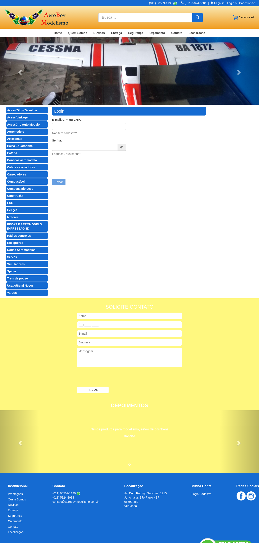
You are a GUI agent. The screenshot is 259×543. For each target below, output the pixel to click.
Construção (15, 170)
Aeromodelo (15, 106)
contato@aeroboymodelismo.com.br (76, 476)
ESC (10, 177)
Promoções (15, 468)
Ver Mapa (130, 480)
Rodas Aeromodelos (21, 224)
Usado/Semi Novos (20, 260)
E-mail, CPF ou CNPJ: (67, 94)
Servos (12, 231)
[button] (19, 45)
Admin (251, 536)
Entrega (116, 7)
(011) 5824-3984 (63, 472)
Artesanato (14, 113)
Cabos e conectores (21, 141)
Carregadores (16, 149)
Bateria (12, 127)
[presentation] (84, 142)
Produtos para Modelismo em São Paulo (115, 528)
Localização (196, 7)
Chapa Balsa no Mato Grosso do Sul (61, 528)
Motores (12, 191)
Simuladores (16, 238)
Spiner (11, 245)
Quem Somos (77, 7)
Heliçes (12, 184)
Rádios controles (19, 210)
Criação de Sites (216, 536)
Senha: (57, 115)
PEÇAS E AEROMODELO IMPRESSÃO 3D (24, 201)
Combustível (16, 156)
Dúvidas (99, 7)
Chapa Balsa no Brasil (18, 528)
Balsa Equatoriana (20, 120)
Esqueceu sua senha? (66, 128)
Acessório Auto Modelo (23, 99)
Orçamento (157, 7)
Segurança (135, 7)
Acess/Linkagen (18, 92)
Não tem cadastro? (64, 107)
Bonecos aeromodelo (22, 134)
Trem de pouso (17, 253)
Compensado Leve (20, 163)
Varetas (12, 267)
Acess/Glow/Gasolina (22, 84)
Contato (176, 7)
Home (58, 7)
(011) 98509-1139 (66, 467)
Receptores (15, 217)
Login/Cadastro (201, 468)
